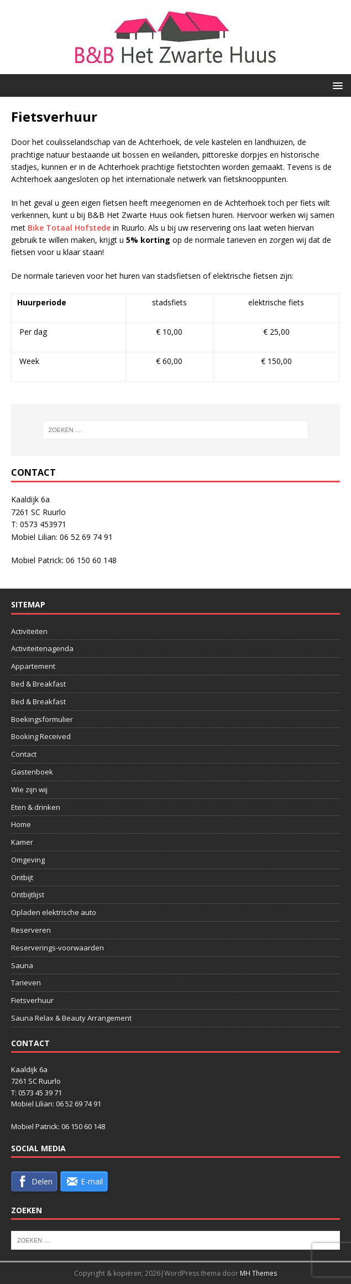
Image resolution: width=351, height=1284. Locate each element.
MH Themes (258, 1273)
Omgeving (28, 860)
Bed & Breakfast (38, 684)
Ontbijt (22, 877)
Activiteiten (29, 631)
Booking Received (41, 736)
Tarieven (26, 982)
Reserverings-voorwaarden (57, 948)
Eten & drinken (35, 807)
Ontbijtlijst (27, 895)
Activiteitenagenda (42, 648)
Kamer (22, 842)
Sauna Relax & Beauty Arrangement (71, 1018)
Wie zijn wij (29, 789)
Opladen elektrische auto (53, 912)
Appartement (33, 666)
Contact (23, 754)
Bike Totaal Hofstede (69, 227)
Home (21, 824)
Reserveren (31, 930)
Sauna (22, 965)
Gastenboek (32, 772)
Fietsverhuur (32, 1000)
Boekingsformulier (42, 719)
